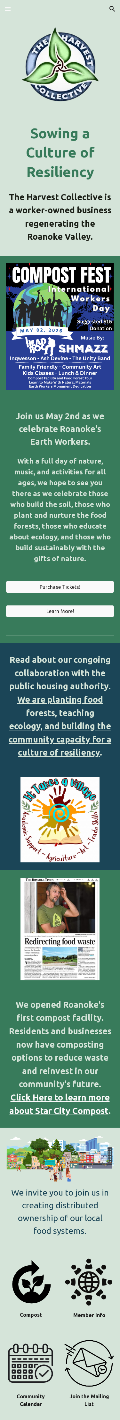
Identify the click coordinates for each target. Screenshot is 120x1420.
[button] (7, 9)
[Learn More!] (60, 611)
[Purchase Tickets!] (60, 587)
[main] (60, 152)
